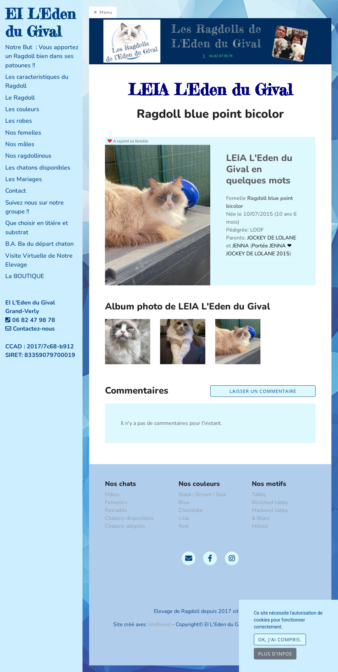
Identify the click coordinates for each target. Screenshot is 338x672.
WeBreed (159, 624)
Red (183, 526)
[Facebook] (210, 557)
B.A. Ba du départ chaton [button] (39, 244)
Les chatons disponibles (37, 168)
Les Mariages (23, 179)
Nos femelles (23, 133)
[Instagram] (232, 557)
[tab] (44, 56)
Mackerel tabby (270, 510)
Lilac (184, 518)
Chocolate (191, 510)
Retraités (116, 510)
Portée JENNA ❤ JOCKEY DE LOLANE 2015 (258, 249)
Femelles (116, 502)
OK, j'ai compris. (280, 639)
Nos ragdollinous (28, 156)
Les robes (18, 121)
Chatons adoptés (125, 526)
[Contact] (188, 557)
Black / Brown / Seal (202, 494)
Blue (184, 502)
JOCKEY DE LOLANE (271, 237)
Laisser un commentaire (263, 391)
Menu (105, 12)
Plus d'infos (275, 654)
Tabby (259, 494)
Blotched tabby (270, 502)
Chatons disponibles (129, 518)
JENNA (241, 245)
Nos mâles (19, 144)
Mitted (260, 526)
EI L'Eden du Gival (40, 22)
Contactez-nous (30, 329)
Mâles (112, 494)
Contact (15, 191)
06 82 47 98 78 (33, 320)
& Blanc (261, 518)
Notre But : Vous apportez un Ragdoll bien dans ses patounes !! (42, 56)
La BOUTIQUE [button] (24, 276)
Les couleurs (22, 109)
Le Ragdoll (20, 98)
